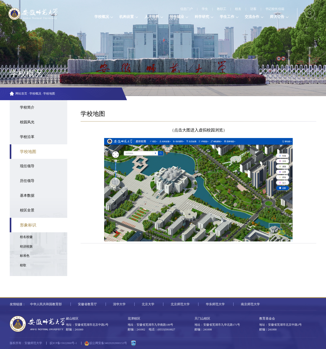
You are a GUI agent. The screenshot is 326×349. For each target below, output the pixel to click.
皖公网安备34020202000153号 (106, 343)
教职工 (221, 9)
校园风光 (27, 122)
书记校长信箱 (274, 9)
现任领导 (27, 166)
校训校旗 (26, 246)
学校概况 (35, 93)
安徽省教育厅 (87, 304)
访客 (253, 9)
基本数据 (27, 196)
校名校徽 (26, 237)
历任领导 (27, 181)
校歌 (23, 265)
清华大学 (119, 304)
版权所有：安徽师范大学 (26, 343)
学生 (205, 9)
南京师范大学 (250, 304)
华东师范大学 (215, 304)
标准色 (24, 255)
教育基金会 (267, 318)
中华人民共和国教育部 (46, 304)
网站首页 (21, 93)
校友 (238, 9)
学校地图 (49, 93)
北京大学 (148, 304)
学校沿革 (27, 137)
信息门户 (186, 9)
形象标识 (28, 225)
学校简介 (27, 107)
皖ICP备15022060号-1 (63, 343)
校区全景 (27, 210)
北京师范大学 (180, 304)
